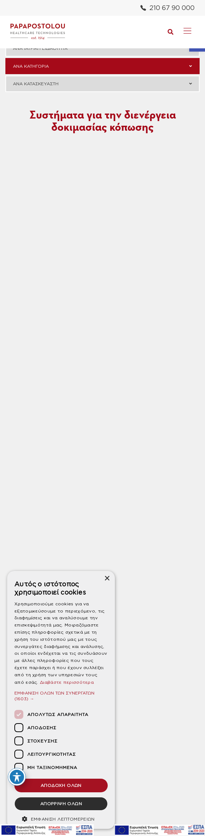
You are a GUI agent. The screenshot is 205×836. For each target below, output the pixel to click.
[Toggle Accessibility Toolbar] (16, 776)
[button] (61, 696)
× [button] (107, 578)
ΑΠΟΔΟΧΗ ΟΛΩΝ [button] (61, 785)
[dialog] (61, 700)
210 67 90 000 (167, 7)
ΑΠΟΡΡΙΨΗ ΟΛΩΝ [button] (61, 803)
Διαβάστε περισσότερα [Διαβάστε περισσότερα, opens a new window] (67, 682)
